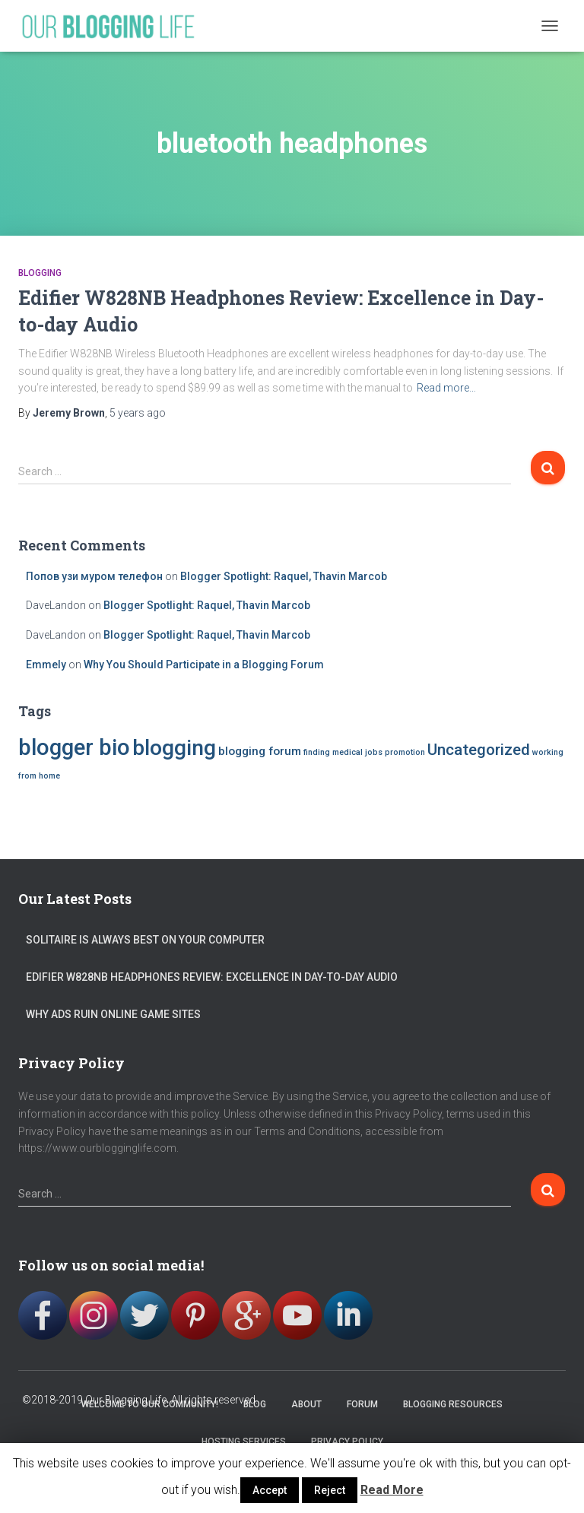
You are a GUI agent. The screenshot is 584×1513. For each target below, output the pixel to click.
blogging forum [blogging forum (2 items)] (259, 751)
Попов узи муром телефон (94, 576)
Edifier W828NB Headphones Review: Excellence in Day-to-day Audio (212, 977)
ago (138, 413)
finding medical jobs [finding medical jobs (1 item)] (342, 752)
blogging (40, 273)
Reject (329, 1490)
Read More (392, 1490)
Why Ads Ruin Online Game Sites (113, 1014)
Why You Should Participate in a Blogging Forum (204, 664)
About (306, 1404)
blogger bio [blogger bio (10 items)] (74, 747)
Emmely (46, 664)
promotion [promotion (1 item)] (405, 752)
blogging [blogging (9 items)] (174, 747)
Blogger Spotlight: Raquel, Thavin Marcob (283, 576)
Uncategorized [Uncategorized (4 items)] (478, 750)
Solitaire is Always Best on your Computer (145, 940)
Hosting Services (244, 1441)
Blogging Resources (453, 1404)
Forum (362, 1404)
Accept (269, 1490)
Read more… (446, 388)
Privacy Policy (347, 1441)
